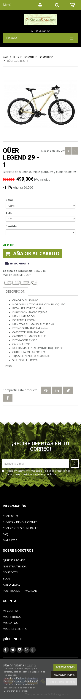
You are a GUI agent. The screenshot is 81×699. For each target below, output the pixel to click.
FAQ (5, 534)
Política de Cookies (26, 678)
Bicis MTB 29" (57, 150)
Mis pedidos (12, 617)
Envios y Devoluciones (20, 522)
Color (9, 200)
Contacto (10, 516)
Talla (9, 213)
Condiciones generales (20, 528)
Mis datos (10, 623)
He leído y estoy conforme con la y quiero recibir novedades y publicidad (36, 472)
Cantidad (12, 226)
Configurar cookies (62, 682)
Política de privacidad (20, 590)
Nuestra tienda (14, 566)
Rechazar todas (64, 674)
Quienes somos (14, 560)
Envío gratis (17, 263)
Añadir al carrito (32, 253)
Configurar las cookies (15, 691)
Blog (6, 578)
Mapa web (10, 540)
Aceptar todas (65, 667)
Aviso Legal (11, 584)
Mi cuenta (10, 610)
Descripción (15, 291)
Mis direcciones (15, 629)
